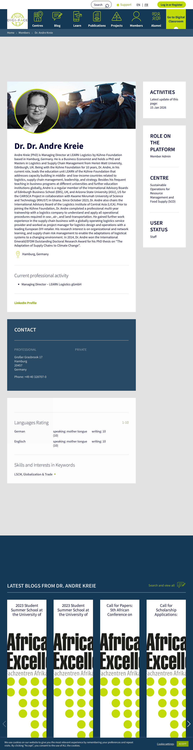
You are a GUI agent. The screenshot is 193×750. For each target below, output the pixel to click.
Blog (57, 25)
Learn (77, 25)
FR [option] (146, 5)
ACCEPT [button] (182, 743)
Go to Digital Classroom (176, 19)
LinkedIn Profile (25, 303)
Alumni (156, 25)
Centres (37, 25)
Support (125, 5)
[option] (146, 4)
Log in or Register (171, 4)
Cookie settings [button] (165, 744)
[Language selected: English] (143, 4)
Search (107, 5)
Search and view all (167, 585)
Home (10, 32)
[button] (188, 724)
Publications (97, 25)
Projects (117, 25)
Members (136, 25)
